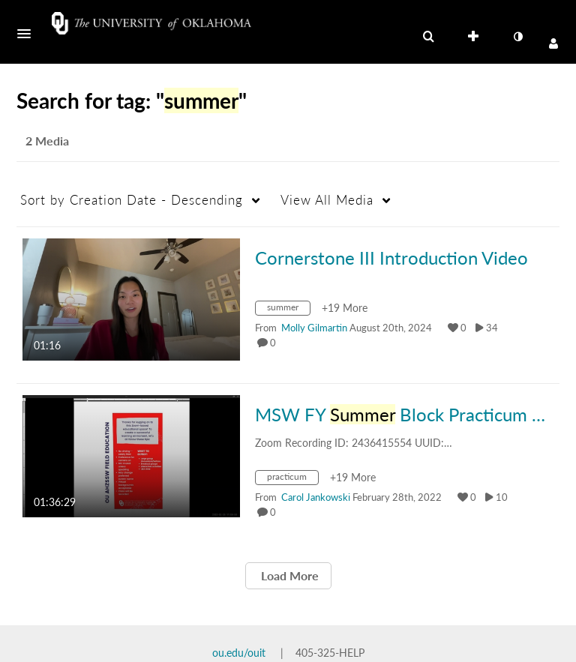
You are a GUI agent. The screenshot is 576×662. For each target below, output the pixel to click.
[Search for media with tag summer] (288, 310)
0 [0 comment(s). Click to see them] (275, 343)
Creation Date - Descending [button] (131, 200)
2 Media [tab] (47, 140)
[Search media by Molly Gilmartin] (314, 328)
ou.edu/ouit (239, 652)
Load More (288, 575)
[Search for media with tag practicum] (292, 479)
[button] (28, 33)
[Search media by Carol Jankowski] (315, 497)
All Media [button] (327, 200)
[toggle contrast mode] (517, 36)
